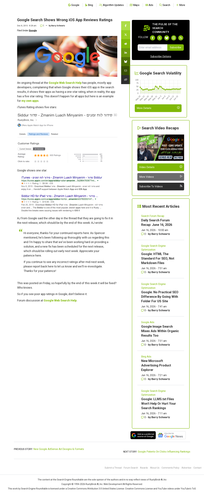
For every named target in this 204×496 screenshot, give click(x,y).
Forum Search (131, 467)
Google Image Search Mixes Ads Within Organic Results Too (160, 331)
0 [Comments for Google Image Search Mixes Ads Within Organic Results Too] (143, 344)
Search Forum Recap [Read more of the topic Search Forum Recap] (152, 216)
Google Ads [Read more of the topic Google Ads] (147, 322)
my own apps (29, 100)
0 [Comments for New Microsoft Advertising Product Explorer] (143, 379)
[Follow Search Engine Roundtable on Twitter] (159, 37)
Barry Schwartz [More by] (58, 26)
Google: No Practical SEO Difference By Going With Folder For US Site (159, 296)
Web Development (113, 484)
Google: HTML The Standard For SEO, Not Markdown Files (157, 258)
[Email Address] (152, 47)
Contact (197, 467)
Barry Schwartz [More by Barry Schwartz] (160, 233)
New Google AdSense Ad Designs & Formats (58, 449)
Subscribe (175, 47)
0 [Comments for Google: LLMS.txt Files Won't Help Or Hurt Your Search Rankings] (143, 417)
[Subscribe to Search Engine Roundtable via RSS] (180, 37)
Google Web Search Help (65, 82)
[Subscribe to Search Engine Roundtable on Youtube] (173, 37)
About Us (154, 467)
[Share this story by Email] (125, 70)
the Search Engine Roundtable (68, 479)
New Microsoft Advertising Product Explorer (156, 365)
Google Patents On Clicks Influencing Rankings (164, 451)
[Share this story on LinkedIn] (125, 52)
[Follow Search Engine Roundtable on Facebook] (152, 37)
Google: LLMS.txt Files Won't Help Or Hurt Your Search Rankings (158, 403)
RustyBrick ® (92, 484)
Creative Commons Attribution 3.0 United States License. (96, 488)
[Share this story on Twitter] (125, 34)
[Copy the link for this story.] (125, 79)
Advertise (186, 467)
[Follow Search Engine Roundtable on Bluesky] (166, 37)
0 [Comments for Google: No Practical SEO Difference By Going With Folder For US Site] (143, 310)
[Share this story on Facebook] (125, 25)
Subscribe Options (160, 56)
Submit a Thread (113, 467)
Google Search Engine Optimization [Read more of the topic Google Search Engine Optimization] (153, 247)
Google (33, 30)
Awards (144, 467)
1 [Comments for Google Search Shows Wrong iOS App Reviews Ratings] (42, 25)
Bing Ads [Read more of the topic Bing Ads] (146, 356)
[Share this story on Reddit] (125, 43)
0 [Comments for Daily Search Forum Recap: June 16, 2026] (143, 233)
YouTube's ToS (188, 488)
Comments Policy (170, 467)
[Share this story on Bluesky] (125, 61)
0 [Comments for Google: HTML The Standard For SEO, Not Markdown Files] (143, 272)
